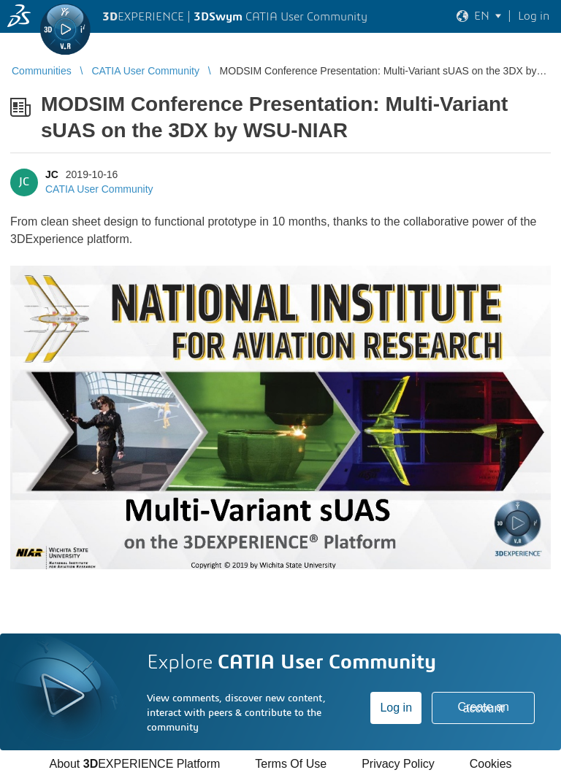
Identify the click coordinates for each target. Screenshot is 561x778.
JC (51, 174)
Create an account (483, 708)
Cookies (491, 764)
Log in (396, 707)
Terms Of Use (291, 764)
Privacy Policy (398, 764)
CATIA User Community (99, 189)
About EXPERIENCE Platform (134, 764)
